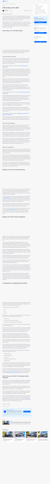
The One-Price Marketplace (38, 7)
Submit (40, 41)
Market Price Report (7, 197)
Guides (3, 3)
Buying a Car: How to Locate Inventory (40, 9)
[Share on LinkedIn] (29, 10)
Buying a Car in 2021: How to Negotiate (40, 10)
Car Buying (6, 3)
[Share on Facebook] (26, 10)
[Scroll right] (47, 429)
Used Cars (8, 406)
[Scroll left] (45, 429)
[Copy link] (31, 10)
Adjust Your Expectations (38, 8)
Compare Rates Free (27, 411)
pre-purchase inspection (11, 209)
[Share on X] (28, 10)
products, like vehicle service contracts (12, 372)
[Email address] (40, 40)
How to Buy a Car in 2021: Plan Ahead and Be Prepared (41, 13)
